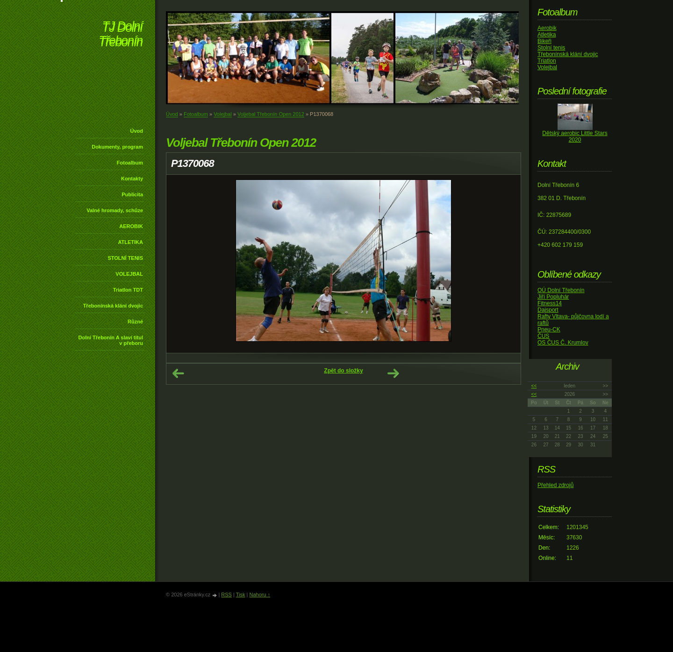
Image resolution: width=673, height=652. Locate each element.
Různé (135, 321)
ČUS (543, 336)
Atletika (546, 34)
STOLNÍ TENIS (125, 258)
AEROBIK (131, 226)
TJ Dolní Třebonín (121, 35)
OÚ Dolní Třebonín (561, 290)
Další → (393, 373)
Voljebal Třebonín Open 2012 (270, 114)
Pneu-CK (548, 329)
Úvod (136, 131)
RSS (226, 594)
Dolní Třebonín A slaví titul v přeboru (110, 340)
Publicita (132, 194)
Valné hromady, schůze (114, 210)
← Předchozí (178, 373)
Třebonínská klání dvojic (113, 305)
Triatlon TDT (128, 290)
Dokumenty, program (117, 147)
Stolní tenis (551, 47)
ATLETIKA (130, 242)
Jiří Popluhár (553, 297)
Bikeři (544, 41)
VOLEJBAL (129, 274)
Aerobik (547, 28)
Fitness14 (549, 303)
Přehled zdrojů (555, 485)
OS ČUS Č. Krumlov (562, 342)
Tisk (240, 594)
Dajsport (547, 310)
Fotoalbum (130, 162)
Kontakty (132, 178)
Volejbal (223, 114)
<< (534, 385)
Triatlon (546, 60)
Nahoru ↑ (259, 594)
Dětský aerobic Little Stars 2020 (574, 136)
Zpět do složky (343, 370)
